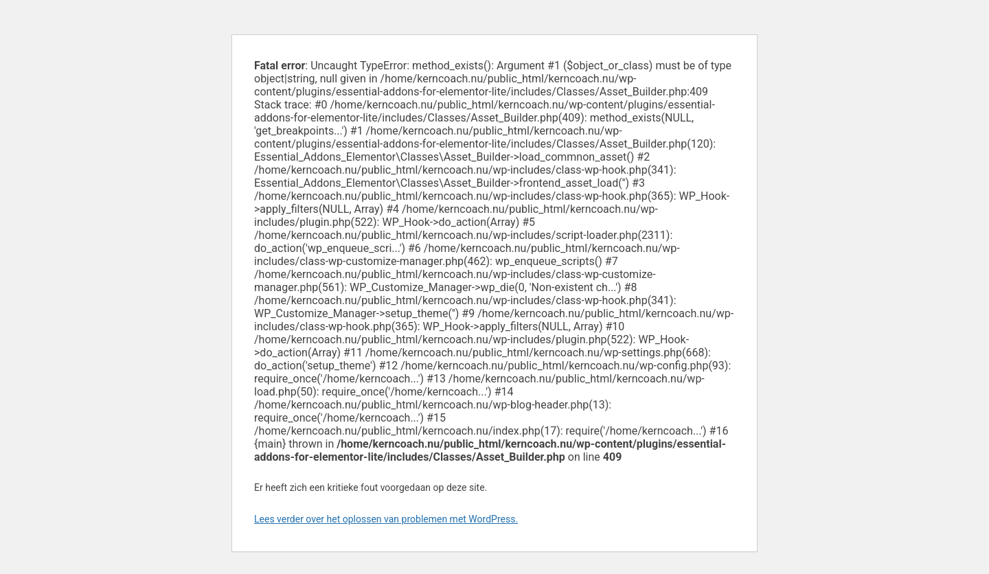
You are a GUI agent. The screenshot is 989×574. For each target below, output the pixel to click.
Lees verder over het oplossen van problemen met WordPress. (386, 519)
